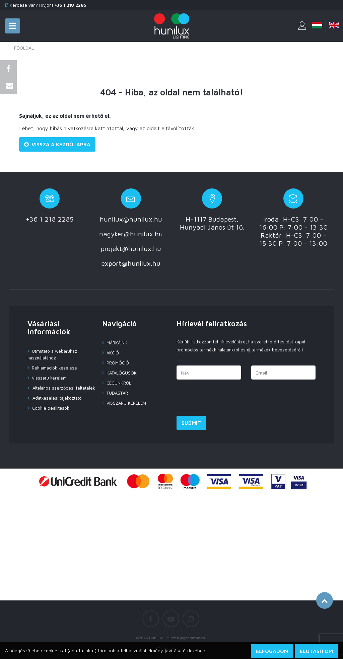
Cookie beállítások (50, 408)
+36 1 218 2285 (49, 219)
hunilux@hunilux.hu (131, 219)
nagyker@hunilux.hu (131, 234)
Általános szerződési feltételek (61, 388)
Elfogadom (272, 651)
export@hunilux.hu (130, 263)
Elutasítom (316, 651)
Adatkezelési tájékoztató (56, 398)
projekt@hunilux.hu (131, 248)
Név (181, 360)
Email (257, 360)
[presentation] (227, 399)
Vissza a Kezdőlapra (57, 144)
